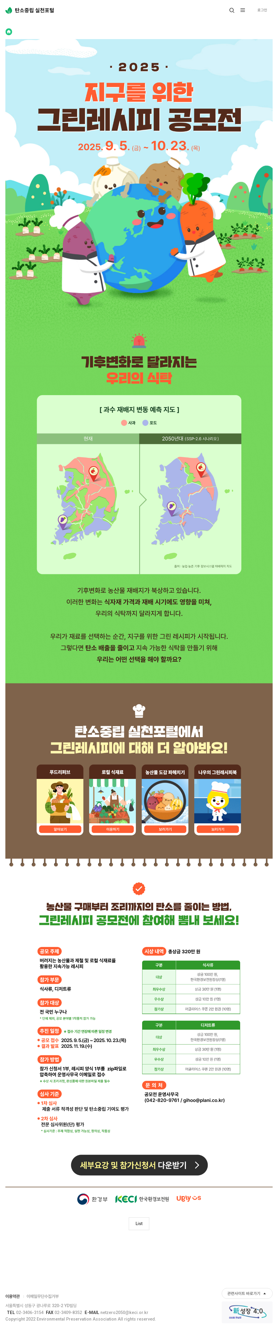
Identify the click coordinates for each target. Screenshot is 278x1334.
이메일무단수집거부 (43, 1296)
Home (8, 31)
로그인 (262, 10)
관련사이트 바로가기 (243, 1293)
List (139, 1224)
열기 (232, 13)
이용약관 (12, 1296)
